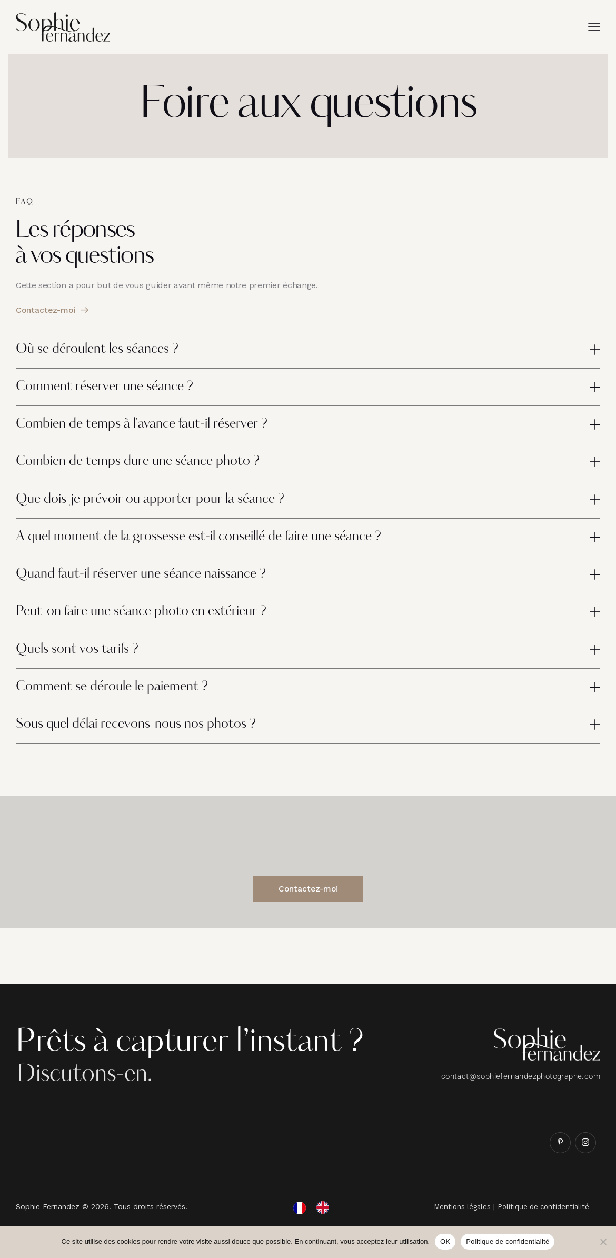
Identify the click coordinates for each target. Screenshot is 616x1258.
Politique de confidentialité (507, 1241)
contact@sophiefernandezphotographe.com (520, 1097)
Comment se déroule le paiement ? (120, 703)
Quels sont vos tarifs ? (83, 664)
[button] (594, 27)
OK (445, 1241)
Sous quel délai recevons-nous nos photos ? (145, 743)
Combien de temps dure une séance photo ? (148, 468)
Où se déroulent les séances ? (104, 350)
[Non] (603, 1241)
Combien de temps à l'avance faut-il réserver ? (154, 428)
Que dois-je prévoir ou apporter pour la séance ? (161, 507)
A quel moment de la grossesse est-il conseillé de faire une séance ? (215, 546)
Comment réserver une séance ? (112, 389)
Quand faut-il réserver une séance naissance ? (153, 585)
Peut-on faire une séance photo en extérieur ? (152, 625)
